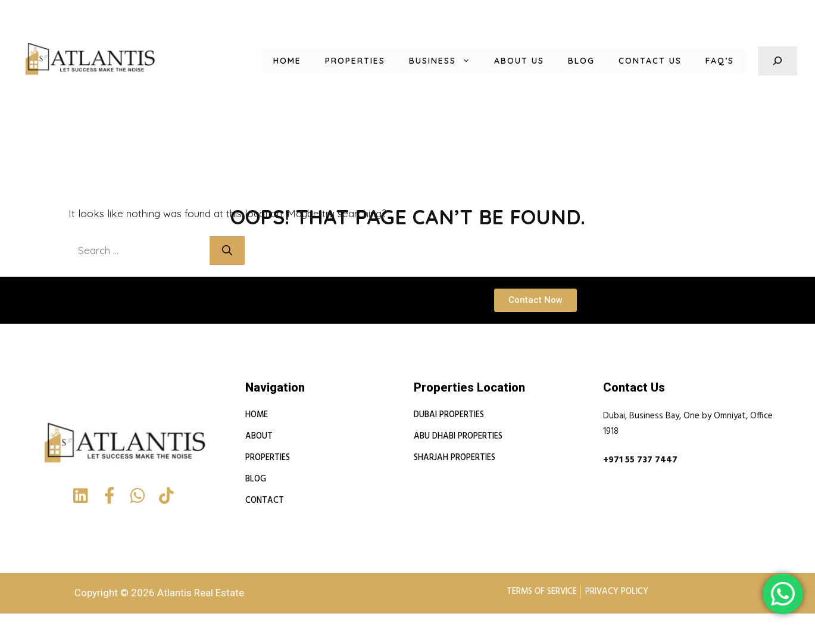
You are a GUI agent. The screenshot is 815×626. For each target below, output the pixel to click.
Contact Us (646, 60)
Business (433, 61)
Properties (337, 60)
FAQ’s (718, 60)
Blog (575, 60)
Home (265, 60)
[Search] (233, 250)
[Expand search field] (777, 61)
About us (510, 60)
